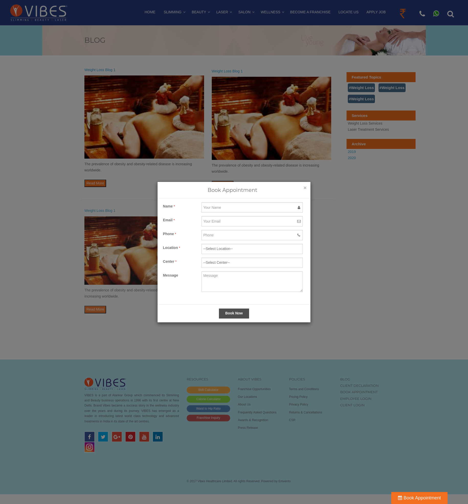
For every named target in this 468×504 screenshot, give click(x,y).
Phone (169, 234)
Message (170, 275)
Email (169, 220)
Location (171, 248)
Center (169, 261)
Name (169, 206)
